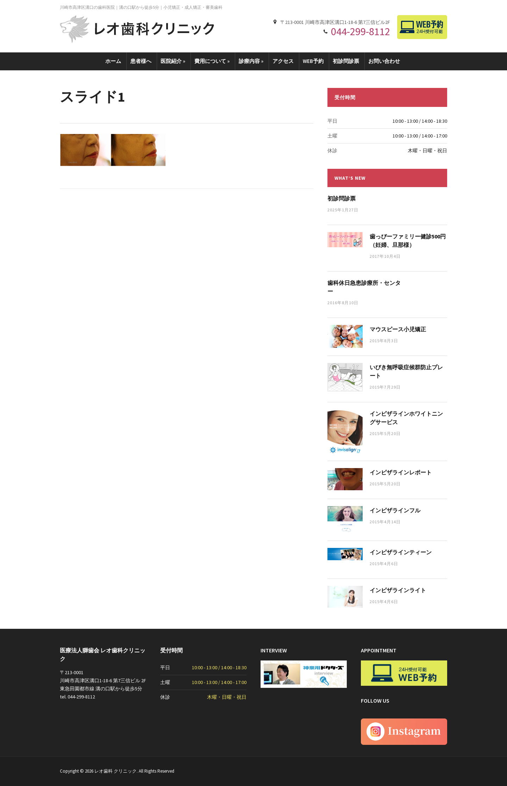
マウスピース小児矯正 (398, 329)
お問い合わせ (384, 61)
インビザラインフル (395, 510)
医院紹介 (173, 61)
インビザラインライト (398, 590)
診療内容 (251, 61)
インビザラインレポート (401, 472)
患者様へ (140, 61)
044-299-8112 (360, 31)
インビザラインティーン (401, 552)
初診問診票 (346, 61)
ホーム (113, 61)
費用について (212, 61)
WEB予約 (313, 61)
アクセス (283, 61)
